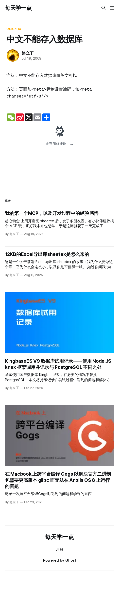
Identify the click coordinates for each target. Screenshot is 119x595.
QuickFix (13, 29)
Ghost (70, 560)
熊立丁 (27, 53)
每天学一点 (18, 8)
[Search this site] (103, 8)
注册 (59, 549)
